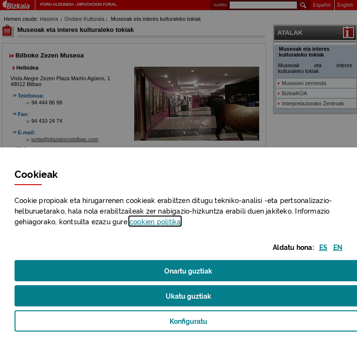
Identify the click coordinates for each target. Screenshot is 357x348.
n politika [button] (155, 221)
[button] (323, 246)
